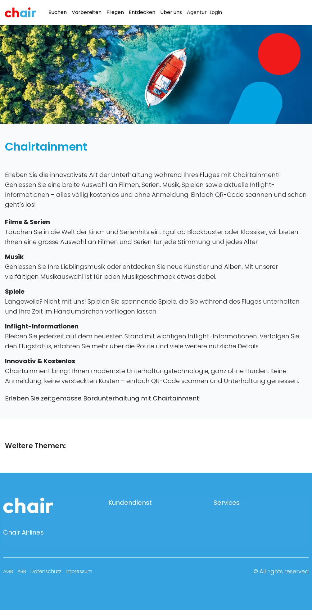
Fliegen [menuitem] (115, 12)
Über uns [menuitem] (171, 12)
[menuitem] (204, 12)
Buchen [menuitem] (57, 12)
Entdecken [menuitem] (142, 12)
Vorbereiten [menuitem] (87, 12)
